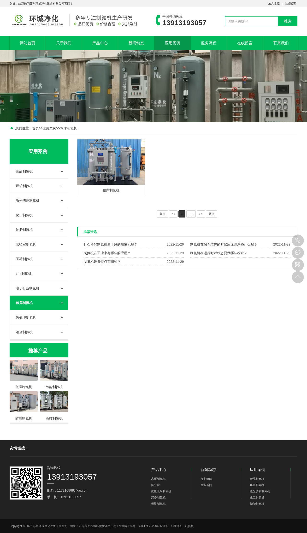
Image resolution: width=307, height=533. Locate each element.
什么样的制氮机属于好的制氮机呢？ (110, 244)
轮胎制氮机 (24, 230)
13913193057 (298, 240)
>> (201, 214)
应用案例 (172, 43)
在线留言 (290, 3)
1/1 (191, 214)
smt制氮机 (23, 273)
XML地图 (177, 526)
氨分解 (155, 485)
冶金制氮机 (24, 332)
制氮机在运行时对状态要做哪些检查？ (218, 253)
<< (173, 214)
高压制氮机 (158, 479)
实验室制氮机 (26, 244)
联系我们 (281, 43)
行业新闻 (206, 479)
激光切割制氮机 (27, 200)
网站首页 (27, 43)
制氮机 (189, 526)
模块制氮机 (158, 503)
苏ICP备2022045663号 (153, 526)
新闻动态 (136, 43)
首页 (35, 128)
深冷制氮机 (158, 497)
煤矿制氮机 (24, 186)
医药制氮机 (24, 259)
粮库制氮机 (68, 128)
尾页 (211, 214)
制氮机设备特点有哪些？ (102, 262)
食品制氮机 (24, 171)
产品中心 (100, 43)
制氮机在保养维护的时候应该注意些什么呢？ (223, 244)
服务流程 (208, 43)
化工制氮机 (24, 215)
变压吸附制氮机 (161, 491)
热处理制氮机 (26, 317)
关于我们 (63, 43)
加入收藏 (274, 3)
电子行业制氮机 (27, 288)
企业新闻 (206, 485)
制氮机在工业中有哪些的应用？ (107, 253)
